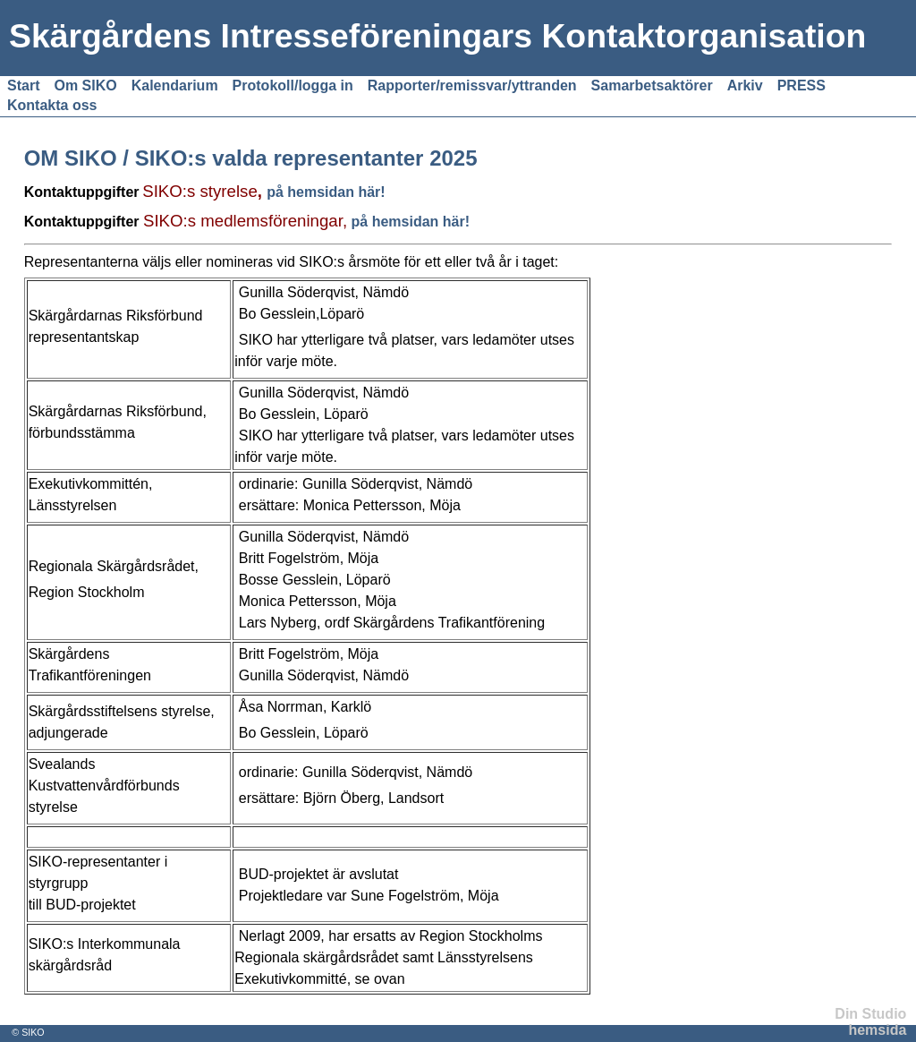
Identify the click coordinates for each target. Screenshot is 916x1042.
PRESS (801, 85)
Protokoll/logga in (293, 85)
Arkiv (745, 85)
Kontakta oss (52, 105)
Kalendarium (174, 85)
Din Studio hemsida (870, 1022)
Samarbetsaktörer (652, 85)
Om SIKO (85, 85)
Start (23, 85)
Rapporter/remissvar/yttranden (472, 85)
